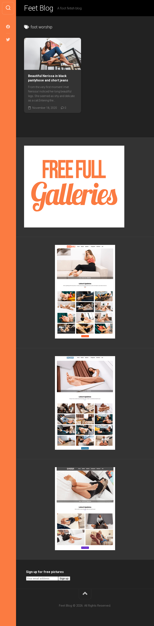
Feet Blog (38, 8)
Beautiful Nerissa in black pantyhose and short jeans (48, 78)
